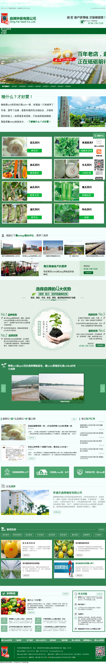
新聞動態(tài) (87, 640)
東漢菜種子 (22, 86)
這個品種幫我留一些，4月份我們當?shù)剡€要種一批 (50, 426)
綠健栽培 (86, 535)
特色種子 (68, 86)
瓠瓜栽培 (63, 535)
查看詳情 (31, 437)
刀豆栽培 (98, 535)
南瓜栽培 (28, 535)
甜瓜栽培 (5, 535)
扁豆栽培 (75, 535)
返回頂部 (99, 178)
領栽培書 (64, 640)
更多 (74, 419)
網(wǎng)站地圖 (101, 8)
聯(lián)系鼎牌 (99, 640)
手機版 (73, 657)
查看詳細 (57, 512)
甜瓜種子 (14, 86)
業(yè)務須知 (76, 640)
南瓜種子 (46, 86)
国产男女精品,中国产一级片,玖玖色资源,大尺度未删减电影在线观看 (18, 664)
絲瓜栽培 (52, 535)
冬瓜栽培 (40, 535)
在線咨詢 (88, 272)
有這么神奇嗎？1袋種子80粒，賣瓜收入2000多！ (48, 447)
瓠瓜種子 (38, 86)
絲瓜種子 (31, 86)
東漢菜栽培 (17, 535)
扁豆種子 (61, 86)
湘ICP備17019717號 (41, 657)
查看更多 (101, 529)
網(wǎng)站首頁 (6, 640)
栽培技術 (53, 640)
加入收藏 (93, 8)
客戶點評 (30, 640)
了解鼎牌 (18, 640)
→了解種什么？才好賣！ (38, 121)
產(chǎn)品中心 (41, 640)
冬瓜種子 (53, 86)
